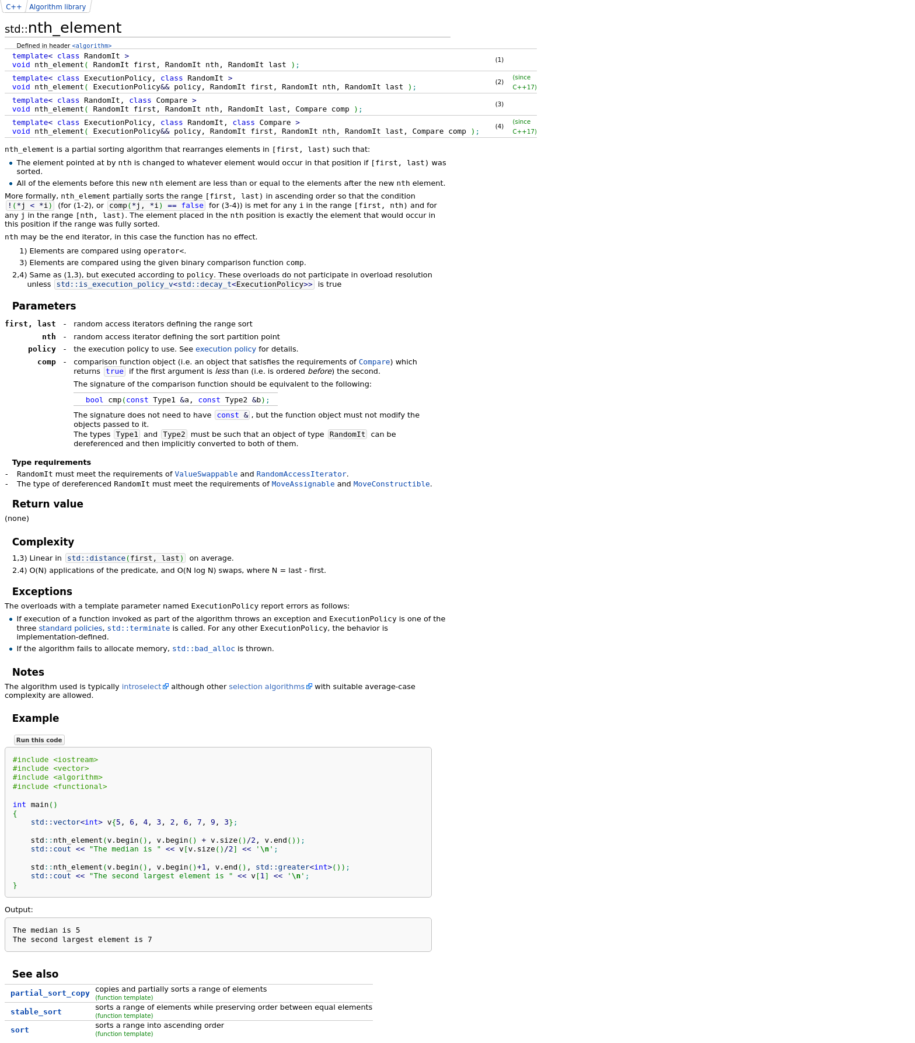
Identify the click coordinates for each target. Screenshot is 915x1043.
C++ (14, 7)
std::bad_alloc (203, 648)
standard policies (70, 628)
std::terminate (138, 628)
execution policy (225, 349)
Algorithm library (57, 7)
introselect (142, 686)
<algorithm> (92, 45)
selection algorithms (267, 686)
